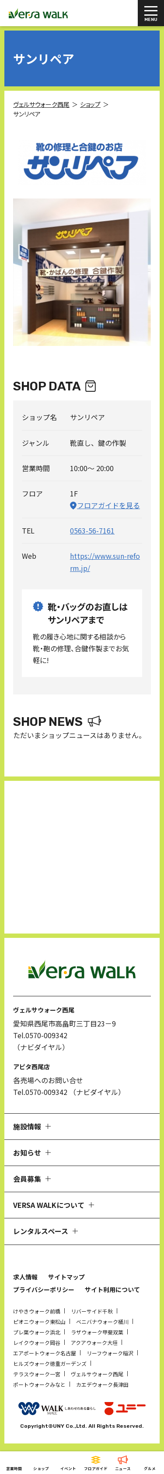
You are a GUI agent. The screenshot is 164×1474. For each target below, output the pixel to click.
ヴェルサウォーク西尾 (97, 1374)
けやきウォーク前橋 (36, 1311)
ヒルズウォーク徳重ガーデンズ (50, 1363)
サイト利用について (112, 1289)
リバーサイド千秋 (92, 1311)
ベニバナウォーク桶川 (102, 1321)
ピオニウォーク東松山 (39, 1321)
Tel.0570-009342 (40, 1035)
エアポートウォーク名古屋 (44, 1353)
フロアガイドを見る (108, 505)
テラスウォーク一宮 (36, 1374)
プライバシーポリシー (43, 1289)
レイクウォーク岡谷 (36, 1342)
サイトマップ (66, 1276)
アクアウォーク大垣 (94, 1342)
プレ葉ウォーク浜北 (36, 1332)
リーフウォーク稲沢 (110, 1353)
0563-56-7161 (92, 530)
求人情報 (25, 1276)
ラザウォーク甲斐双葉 (97, 1332)
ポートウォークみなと (39, 1384)
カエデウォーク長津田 (102, 1384)
